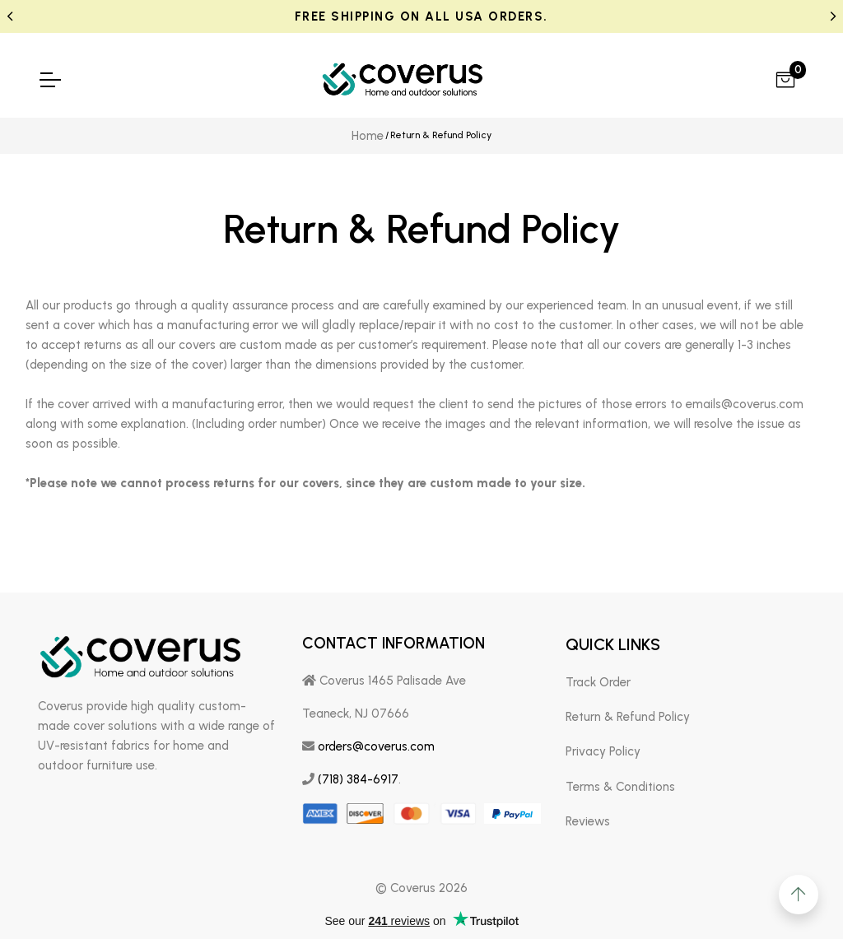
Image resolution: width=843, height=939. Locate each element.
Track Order (598, 682)
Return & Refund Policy (628, 716)
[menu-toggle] (49, 79)
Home (368, 135)
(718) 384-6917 (358, 779)
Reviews (588, 821)
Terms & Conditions (620, 786)
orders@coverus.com (376, 746)
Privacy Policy (603, 751)
